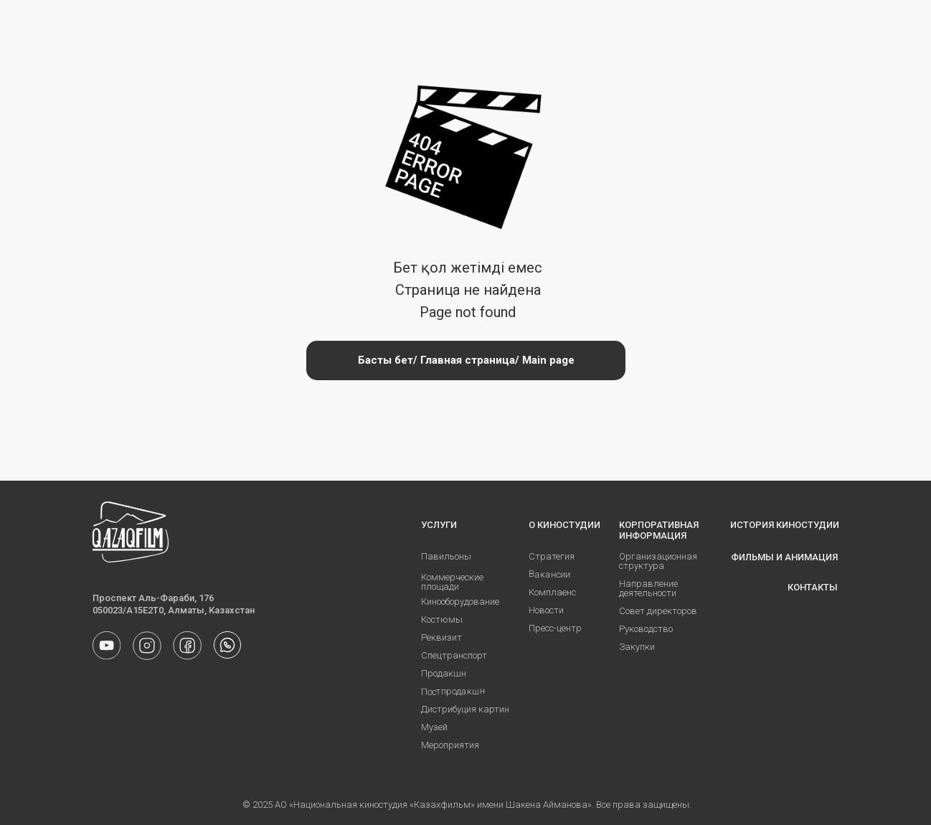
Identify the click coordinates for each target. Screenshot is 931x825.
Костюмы (442, 619)
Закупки (637, 646)
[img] (227, 645)
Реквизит (441, 637)
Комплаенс (552, 592)
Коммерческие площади (452, 582)
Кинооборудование (460, 601)
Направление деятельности (648, 588)
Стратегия (552, 556)
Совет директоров (658, 610)
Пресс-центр (555, 628)
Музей (434, 727)
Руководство (646, 628)
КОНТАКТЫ (813, 587)
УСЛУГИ (439, 524)
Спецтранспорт (454, 655)
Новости (546, 610)
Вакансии (549, 574)
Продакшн (443, 673)
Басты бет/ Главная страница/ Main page (466, 360)
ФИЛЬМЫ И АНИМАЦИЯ (784, 557)
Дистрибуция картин (465, 709)
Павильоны (446, 556)
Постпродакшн (453, 691)
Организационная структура (658, 561)
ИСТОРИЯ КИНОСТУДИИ (784, 524)
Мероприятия (450, 745)
